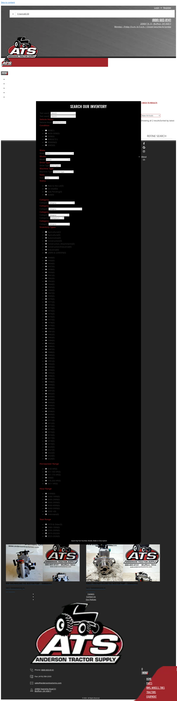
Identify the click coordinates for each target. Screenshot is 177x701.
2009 (51, 414)
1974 (51, 311)
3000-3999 (54, 502)
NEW (51, 130)
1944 (51, 257)
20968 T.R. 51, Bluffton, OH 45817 (155, 23)
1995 (51, 373)
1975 (51, 313)
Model (42, 159)
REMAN (52, 142)
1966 (51, 290)
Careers (91, 594)
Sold (51, 194)
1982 (51, 334)
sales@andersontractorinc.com (48, 683)
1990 (51, 358)
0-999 (51, 493)
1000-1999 (54, 496)
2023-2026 (54, 536)
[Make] (59, 153)
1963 (51, 281)
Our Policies (91, 599)
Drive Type (44, 165)
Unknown (53, 514)
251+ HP (53, 483)
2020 (51, 447)
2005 (51, 402)
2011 (51, 420)
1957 (51, 266)
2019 (51, 444)
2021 (51, 450)
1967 (51, 293)
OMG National (106, 700)
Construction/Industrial (60, 246)
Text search (45, 113)
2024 (51, 458)
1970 (51, 299)
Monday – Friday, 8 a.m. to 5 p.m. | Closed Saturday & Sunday (142, 26)
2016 (51, 435)
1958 (51, 269)
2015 (51, 432)
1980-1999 (54, 527)
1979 (51, 325)
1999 (51, 384)
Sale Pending (55, 191)
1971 (51, 302)
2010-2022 (54, 533)
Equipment (151, 696)
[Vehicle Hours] (59, 122)
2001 (51, 390)
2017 (51, 438)
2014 (51, 429)
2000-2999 (54, 499)
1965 (51, 287)
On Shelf (53, 188)
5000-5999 (54, 508)
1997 (51, 379)
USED (51, 145)
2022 (51, 452)
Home (148, 679)
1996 (51, 376)
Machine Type (46, 171)
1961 (51, 275)
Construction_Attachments (61, 243)
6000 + (52, 511)
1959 (51, 272)
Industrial (53, 249)
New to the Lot (56, 185)
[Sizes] (52, 177)
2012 (51, 423)
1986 (51, 346)
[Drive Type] (55, 165)
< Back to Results (149, 103)
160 (50, 477)
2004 (51, 399)
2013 (51, 426)
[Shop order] (150, 115)
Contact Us (91, 596)
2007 (51, 408)
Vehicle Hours (46, 122)
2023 (51, 455)
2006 (51, 405)
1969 (51, 296)
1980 (51, 328)
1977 (51, 319)
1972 (51, 305)
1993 (51, 367)
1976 (51, 316)
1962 (51, 278)
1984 (51, 340)
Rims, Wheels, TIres (155, 687)
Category (44, 202)
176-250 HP (54, 480)
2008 (51, 411)
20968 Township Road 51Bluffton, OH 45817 (45, 690)
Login (156, 7)
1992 (51, 364)
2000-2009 (54, 530)
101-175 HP (54, 474)
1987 (51, 349)
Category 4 (45, 217)
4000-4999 (54, 505)
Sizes (42, 177)
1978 (51, 322)
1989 (51, 355)
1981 (51, 331)
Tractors (151, 692)
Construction (55, 241)
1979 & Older (55, 524)
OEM (51, 136)
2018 (51, 441)
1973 (51, 308)
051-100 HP (54, 471)
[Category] (62, 202)
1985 (51, 343)
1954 (51, 263)
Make (42, 153)
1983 (51, 337)
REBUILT (53, 139)
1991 (51, 361)
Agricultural (54, 232)
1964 (51, 284)
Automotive (54, 238)
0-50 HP (52, 468)
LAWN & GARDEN (57, 252)
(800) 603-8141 (161, 20)
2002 (51, 393)
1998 (51, 382)
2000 (51, 387)
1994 (51, 370)
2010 (51, 417)
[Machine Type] (63, 171)
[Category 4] (57, 218)
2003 (51, 396)
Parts (149, 683)
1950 (51, 260)
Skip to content (8, 2)
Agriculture (54, 235)
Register (167, 7)
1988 (51, 352)
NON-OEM (54, 133)
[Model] (58, 159)
